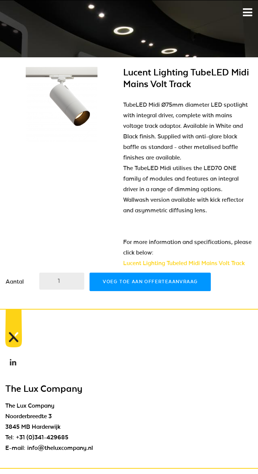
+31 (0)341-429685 (42, 437)
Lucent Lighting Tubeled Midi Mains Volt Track (184, 263)
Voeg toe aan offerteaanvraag (150, 281)
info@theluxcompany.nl (60, 448)
